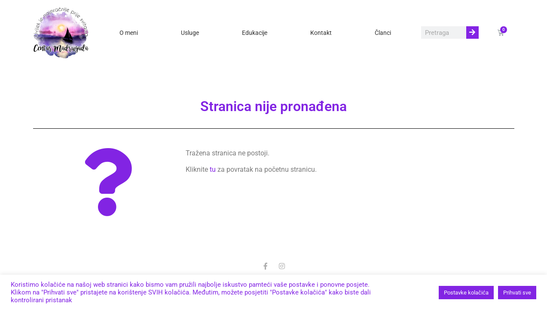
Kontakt (321, 32)
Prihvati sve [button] (517, 292)
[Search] (472, 32)
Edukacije (254, 32)
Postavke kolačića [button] (466, 292)
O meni (128, 32)
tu (213, 169)
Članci (383, 32)
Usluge (190, 32)
